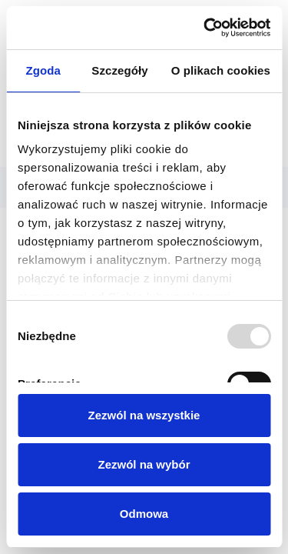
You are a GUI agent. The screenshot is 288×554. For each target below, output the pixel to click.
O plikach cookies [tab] (220, 70)
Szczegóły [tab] (119, 70)
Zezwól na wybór (144, 464)
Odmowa (144, 513)
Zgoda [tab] (43, 70)
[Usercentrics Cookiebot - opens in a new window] (205, 28)
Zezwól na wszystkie (144, 415)
